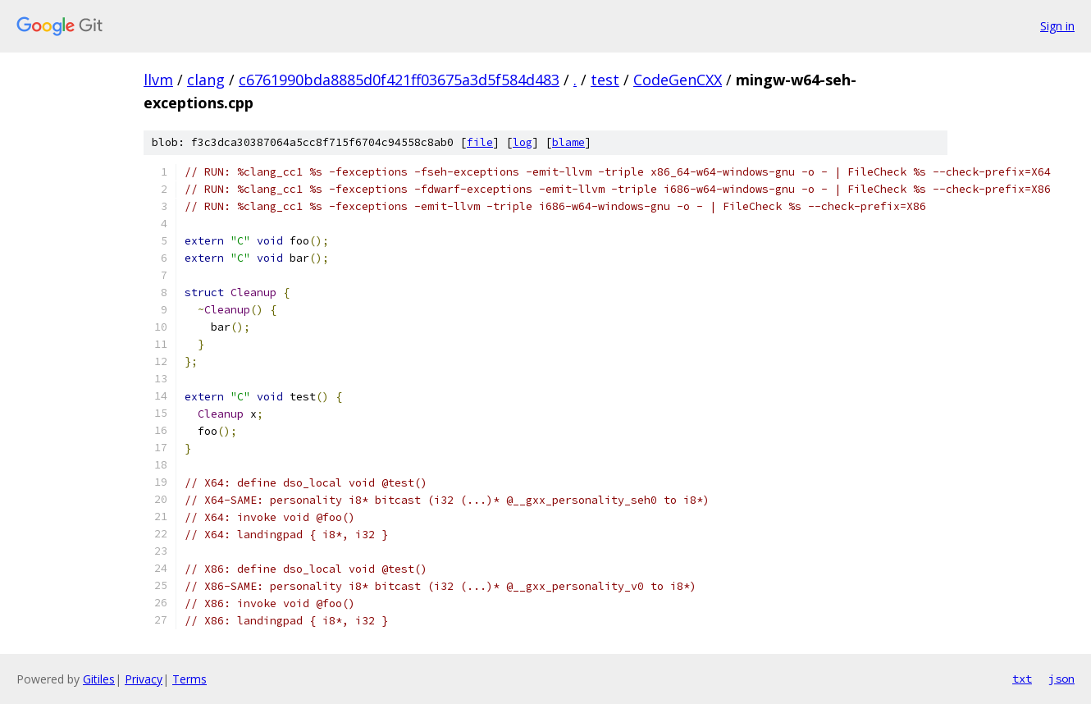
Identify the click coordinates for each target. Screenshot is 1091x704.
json (1061, 678)
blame (568, 142)
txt (1022, 678)
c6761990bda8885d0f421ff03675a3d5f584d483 (399, 79)
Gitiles (99, 679)
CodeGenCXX (677, 79)
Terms (189, 679)
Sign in (1057, 26)
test (605, 79)
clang (206, 79)
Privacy (143, 679)
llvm (158, 79)
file (480, 142)
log (522, 142)
